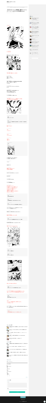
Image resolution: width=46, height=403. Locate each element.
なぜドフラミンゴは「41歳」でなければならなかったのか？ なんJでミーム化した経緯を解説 (35, 29)
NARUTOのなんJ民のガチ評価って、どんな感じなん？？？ (15, 338)
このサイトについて (23, 399)
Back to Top (23, 397)
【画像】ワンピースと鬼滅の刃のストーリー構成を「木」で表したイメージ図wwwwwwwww (35, 54)
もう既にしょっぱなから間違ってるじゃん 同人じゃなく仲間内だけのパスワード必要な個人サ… (35, 27)
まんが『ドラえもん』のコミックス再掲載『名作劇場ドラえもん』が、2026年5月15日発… (35, 18)
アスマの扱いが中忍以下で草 (35, 49)
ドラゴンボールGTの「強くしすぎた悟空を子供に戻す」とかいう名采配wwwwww (18, 349)
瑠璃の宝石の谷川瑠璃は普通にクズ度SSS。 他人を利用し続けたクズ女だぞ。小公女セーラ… (35, 32)
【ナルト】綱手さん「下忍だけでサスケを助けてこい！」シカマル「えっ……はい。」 (35, 50)
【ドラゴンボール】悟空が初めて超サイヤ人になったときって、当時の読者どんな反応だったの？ (35, 20)
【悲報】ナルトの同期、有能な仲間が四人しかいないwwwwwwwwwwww (17, 335)
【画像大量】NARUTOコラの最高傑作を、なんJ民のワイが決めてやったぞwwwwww (18, 326)
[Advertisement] (17, 18)
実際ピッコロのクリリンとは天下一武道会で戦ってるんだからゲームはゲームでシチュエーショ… (35, 46)
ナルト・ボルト (10, 327)
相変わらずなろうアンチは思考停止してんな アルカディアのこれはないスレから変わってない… (35, 23)
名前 (7, 388)
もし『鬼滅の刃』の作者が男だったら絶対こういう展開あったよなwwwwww (17, 352)
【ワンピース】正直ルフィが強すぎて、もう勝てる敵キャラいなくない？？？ (17, 346)
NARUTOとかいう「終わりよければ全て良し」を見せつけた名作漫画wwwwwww (18, 329)
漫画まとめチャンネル (11, 1)
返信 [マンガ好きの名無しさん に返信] (26, 377)
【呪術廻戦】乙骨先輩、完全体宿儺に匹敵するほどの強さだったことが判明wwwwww (18, 343)
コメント (45, 402)
